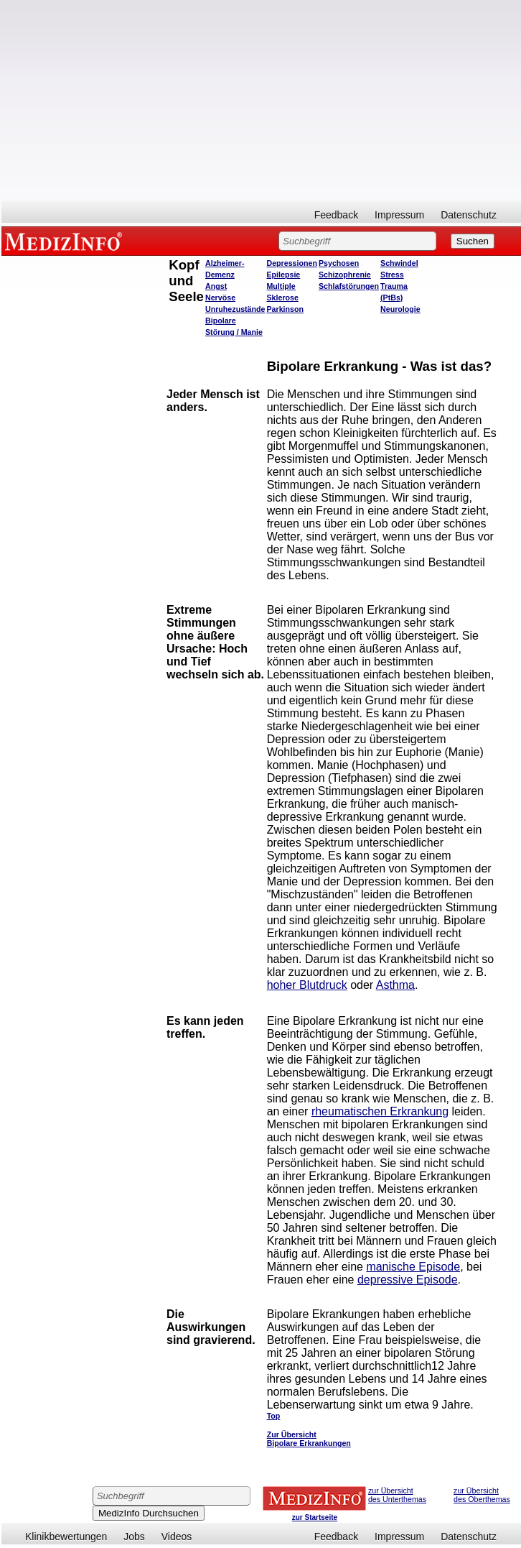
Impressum (399, 215)
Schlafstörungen (349, 286)
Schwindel (399, 263)
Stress (392, 274)
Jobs (134, 1536)
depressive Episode (407, 1279)
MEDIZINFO (66, 240)
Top (274, 1415)
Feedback (336, 215)
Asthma (395, 985)
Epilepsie (283, 274)
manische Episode (413, 1267)
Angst (216, 286)
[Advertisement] (261, 100)
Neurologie (400, 309)
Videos (176, 1536)
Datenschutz (469, 215)
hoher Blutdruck (307, 985)
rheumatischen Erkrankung (380, 1111)
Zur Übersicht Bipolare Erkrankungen (309, 1438)
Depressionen (291, 263)
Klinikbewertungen (66, 1536)
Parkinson (285, 309)
